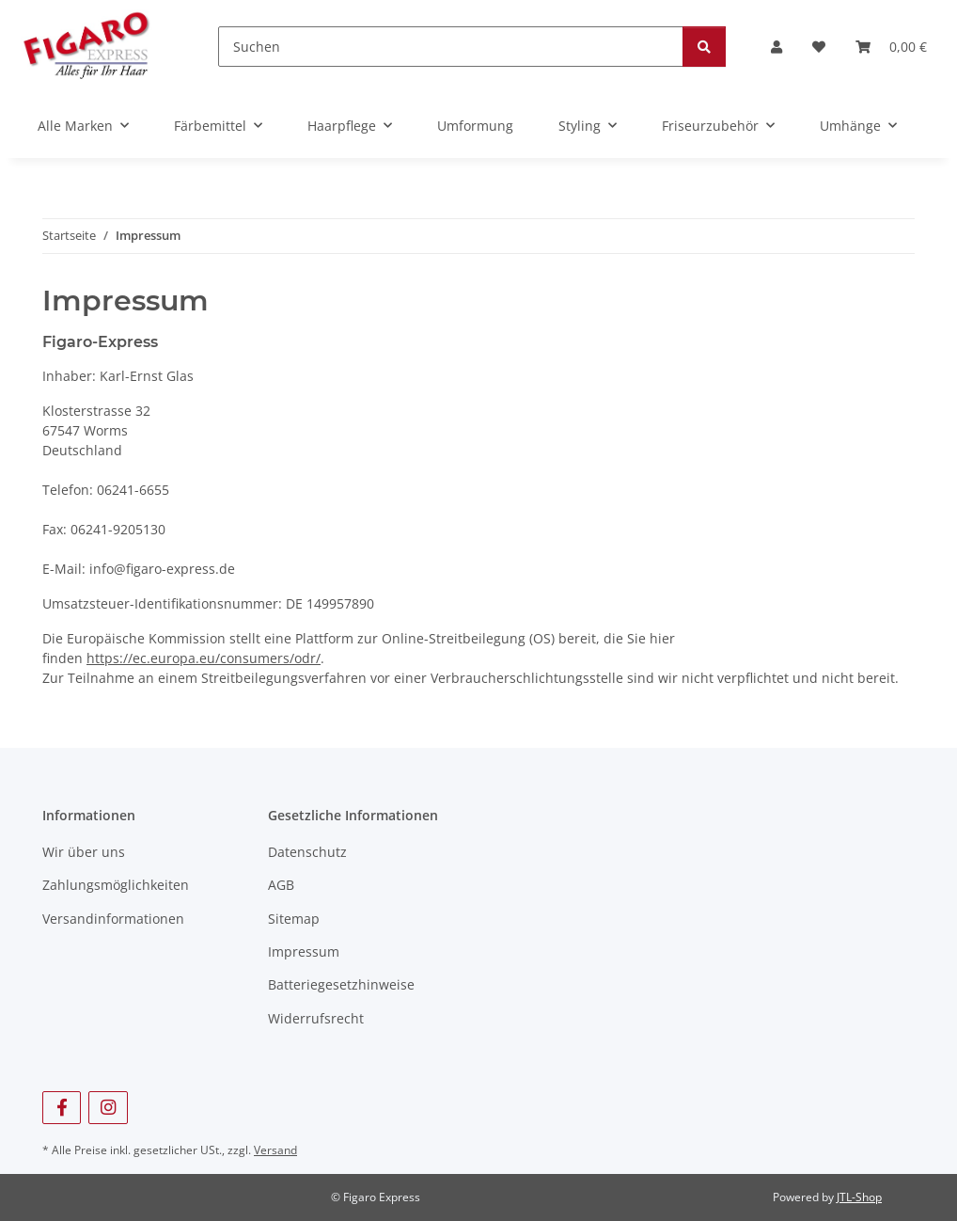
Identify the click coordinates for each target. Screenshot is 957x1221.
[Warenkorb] (891, 46)
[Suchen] (450, 46)
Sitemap (294, 919)
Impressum (303, 951)
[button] (776, 46)
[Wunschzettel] (818, 46)
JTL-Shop (859, 1197)
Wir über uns (83, 852)
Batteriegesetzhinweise (341, 984)
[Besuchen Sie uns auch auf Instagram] (107, 1107)
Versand (275, 1150)
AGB (281, 885)
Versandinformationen (113, 919)
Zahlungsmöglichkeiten (115, 885)
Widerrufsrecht (316, 1018)
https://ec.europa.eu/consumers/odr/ (203, 658)
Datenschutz (307, 852)
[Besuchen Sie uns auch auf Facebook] (61, 1107)
